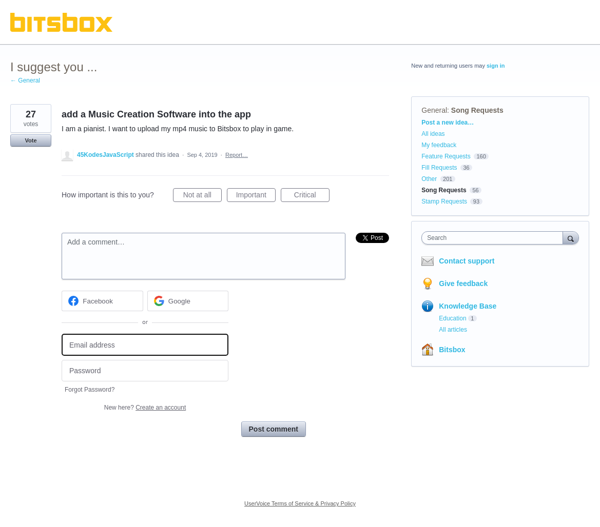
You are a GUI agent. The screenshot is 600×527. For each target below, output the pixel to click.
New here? (145, 407)
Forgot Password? (89, 389)
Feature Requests (445, 156)
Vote (30, 140)
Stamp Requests (444, 201)
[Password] (145, 371)
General (434, 110)
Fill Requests (439, 167)
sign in (496, 66)
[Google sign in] (188, 301)
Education (452, 318)
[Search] (571, 237)
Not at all (202, 196)
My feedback (438, 145)
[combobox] (495, 237)
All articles (453, 329)
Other (429, 179)
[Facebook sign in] (102, 301)
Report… (236, 155)
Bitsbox (452, 350)
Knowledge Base (467, 306)
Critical (312, 196)
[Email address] (145, 345)
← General (25, 80)
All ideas (432, 133)
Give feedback (463, 283)
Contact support (466, 261)
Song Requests (477, 110)
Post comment (273, 429)
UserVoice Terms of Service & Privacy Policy (300, 503)
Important (256, 196)
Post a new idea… (447, 122)
